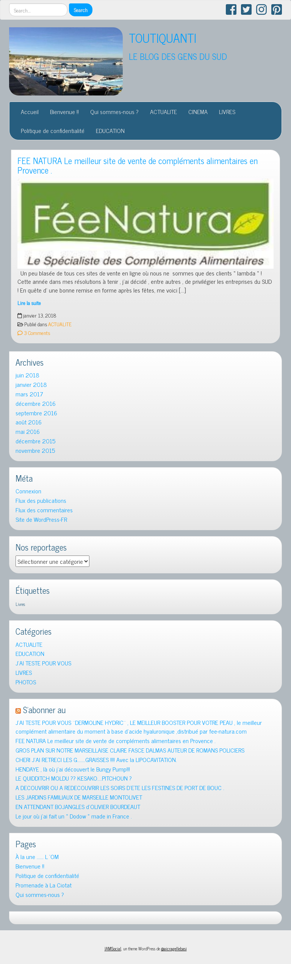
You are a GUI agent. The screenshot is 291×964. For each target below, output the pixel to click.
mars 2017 (29, 394)
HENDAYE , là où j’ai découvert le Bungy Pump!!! (73, 769)
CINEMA (198, 111)
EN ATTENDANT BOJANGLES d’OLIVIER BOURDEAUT (78, 806)
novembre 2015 (35, 450)
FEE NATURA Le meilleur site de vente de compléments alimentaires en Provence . (137, 165)
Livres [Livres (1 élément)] (20, 604)
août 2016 (29, 422)
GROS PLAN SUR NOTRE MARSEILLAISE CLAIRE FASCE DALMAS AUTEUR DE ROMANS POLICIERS (130, 750)
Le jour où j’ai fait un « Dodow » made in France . (74, 816)
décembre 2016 (36, 403)
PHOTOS (26, 682)
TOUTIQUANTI (162, 37)
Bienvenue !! (64, 111)
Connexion (28, 491)
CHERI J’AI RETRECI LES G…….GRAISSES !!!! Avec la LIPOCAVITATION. (96, 759)
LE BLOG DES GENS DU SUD (178, 56)
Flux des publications (41, 500)
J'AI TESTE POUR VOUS (43, 663)
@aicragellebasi (174, 948)
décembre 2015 (35, 441)
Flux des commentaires (44, 509)
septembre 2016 (36, 412)
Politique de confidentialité (52, 130)
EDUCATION (110, 130)
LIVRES (227, 111)
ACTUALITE (163, 111)
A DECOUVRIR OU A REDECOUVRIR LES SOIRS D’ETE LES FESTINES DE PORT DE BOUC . (120, 787)
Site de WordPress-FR (41, 519)
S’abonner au (44, 710)
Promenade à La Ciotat (44, 885)
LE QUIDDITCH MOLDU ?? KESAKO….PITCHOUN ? (74, 778)
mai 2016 (28, 431)
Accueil (30, 111)
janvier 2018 (31, 384)
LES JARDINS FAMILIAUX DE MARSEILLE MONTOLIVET (79, 797)
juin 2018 (27, 375)
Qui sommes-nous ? (114, 111)
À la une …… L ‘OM (37, 856)
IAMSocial (113, 948)
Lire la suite (29, 303)
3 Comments (33, 333)
